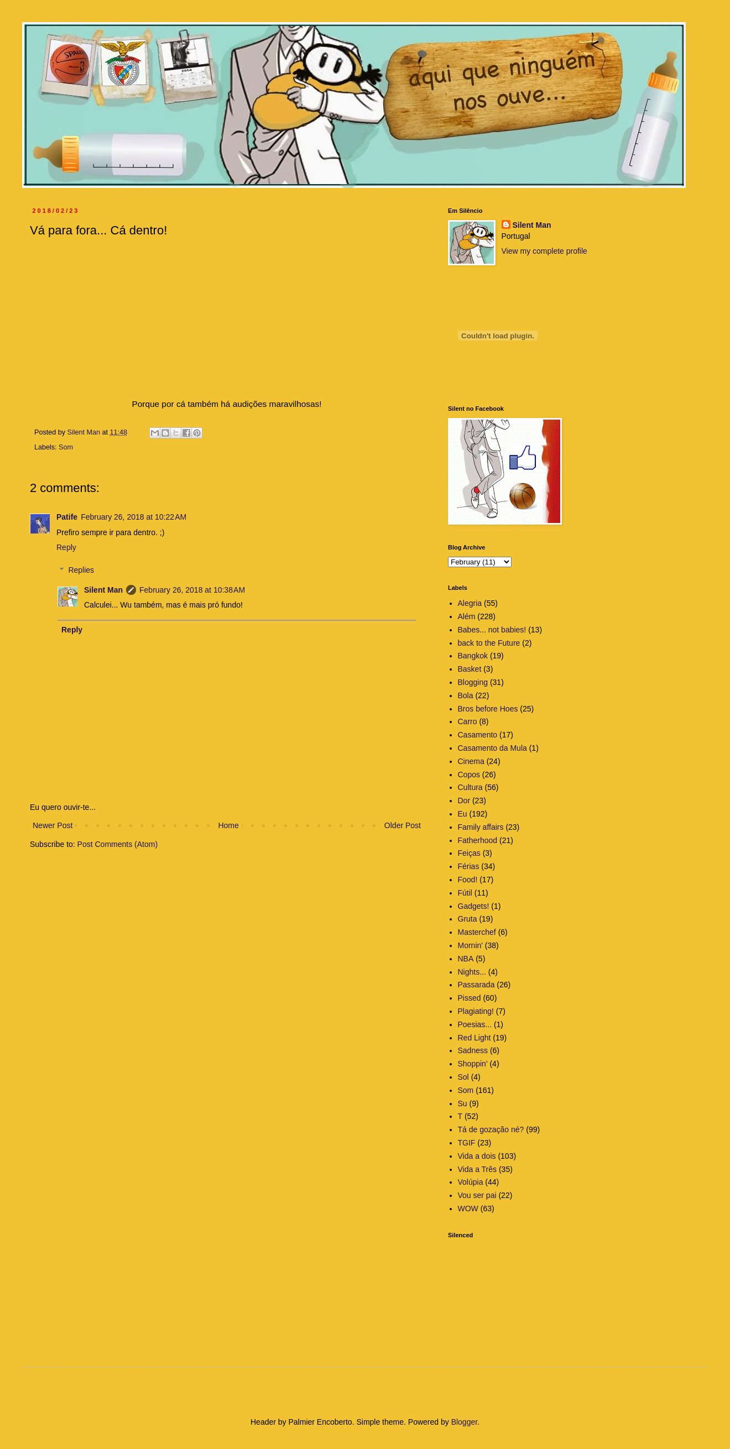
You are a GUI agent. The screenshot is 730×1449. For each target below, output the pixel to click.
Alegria (470, 603)
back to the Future (489, 643)
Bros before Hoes (488, 708)
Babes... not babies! (492, 629)
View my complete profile (544, 251)
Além (467, 616)
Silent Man (103, 589)
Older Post (402, 825)
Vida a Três (477, 1169)
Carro (467, 721)
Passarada (476, 984)
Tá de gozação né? (491, 1129)
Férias (468, 866)
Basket (470, 669)
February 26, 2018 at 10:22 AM (133, 516)
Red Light (474, 1037)
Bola (465, 695)
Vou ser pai (477, 1195)
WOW (468, 1208)
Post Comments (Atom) (117, 844)
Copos (469, 774)
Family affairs (481, 827)
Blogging (473, 682)
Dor (464, 800)
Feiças (469, 853)
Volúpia (470, 1182)
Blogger (464, 1421)
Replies (81, 570)
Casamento (478, 734)
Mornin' (470, 945)
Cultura (470, 787)
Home (228, 825)
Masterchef (477, 932)
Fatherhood (478, 840)
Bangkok (473, 655)
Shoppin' (473, 1063)
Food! (468, 879)
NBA (466, 958)
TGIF (467, 1142)
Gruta (467, 918)
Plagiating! (476, 1011)
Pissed (469, 997)
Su (462, 1103)
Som (66, 447)
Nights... (472, 971)
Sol (463, 1077)
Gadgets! (473, 906)
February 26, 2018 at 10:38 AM (192, 589)
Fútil (465, 892)
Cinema (471, 761)
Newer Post (52, 825)
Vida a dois (477, 1156)
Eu (462, 813)
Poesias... (475, 1024)
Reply (66, 547)
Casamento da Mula (492, 748)
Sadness (473, 1050)
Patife (66, 516)
